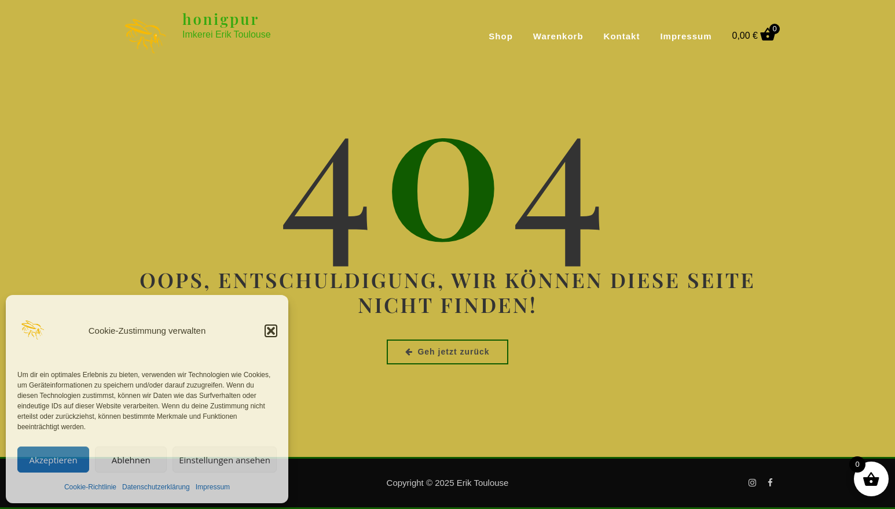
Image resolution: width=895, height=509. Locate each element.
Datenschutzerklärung (156, 487)
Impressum (213, 487)
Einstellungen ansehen (224, 460)
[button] (271, 331)
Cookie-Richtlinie (90, 487)
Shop (501, 36)
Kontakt (622, 36)
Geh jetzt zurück (447, 351)
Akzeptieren (53, 460)
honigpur (220, 18)
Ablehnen (131, 460)
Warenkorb (558, 36)
